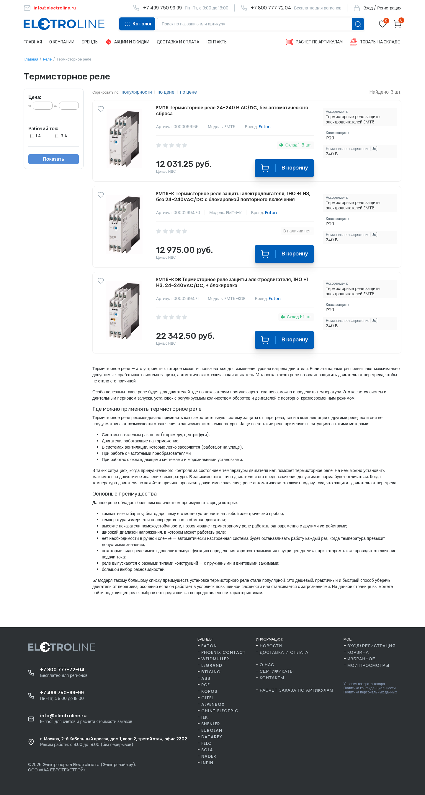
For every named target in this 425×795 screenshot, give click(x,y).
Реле (47, 59)
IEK (204, 717)
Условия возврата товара (364, 684)
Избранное (361, 659)
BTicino (211, 672)
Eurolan (211, 730)
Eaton (265, 127)
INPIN (207, 763)
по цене (166, 92)
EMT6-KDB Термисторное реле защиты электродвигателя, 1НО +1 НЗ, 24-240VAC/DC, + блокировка (232, 283)
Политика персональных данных (370, 692)
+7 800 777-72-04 (62, 670)
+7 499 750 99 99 (162, 8)
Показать (53, 159)
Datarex (211, 737)
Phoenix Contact (223, 652)
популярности (137, 92)
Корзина (358, 652)
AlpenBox (213, 704)
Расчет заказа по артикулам (297, 690)
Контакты (272, 678)
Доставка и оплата (284, 652)
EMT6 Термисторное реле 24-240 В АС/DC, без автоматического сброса (232, 111)
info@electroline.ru (63, 716)
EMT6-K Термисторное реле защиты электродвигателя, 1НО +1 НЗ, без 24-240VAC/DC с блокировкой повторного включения (233, 197)
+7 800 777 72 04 (271, 8)
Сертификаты (277, 671)
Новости (271, 646)
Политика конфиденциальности (370, 688)
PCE (205, 685)
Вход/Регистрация (371, 646)
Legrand (211, 665)
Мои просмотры (368, 665)
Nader (208, 756)
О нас (267, 665)
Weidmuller (215, 659)
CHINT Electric (219, 711)
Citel (207, 698)
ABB (205, 678)
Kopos (209, 691)
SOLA (207, 750)
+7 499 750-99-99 (62, 693)
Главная (31, 59)
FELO (206, 743)
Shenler (210, 724)
